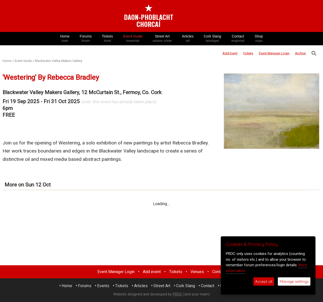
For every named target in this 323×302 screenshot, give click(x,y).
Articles (187, 38)
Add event (152, 271)
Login (274, 53)
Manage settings (294, 281)
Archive (300, 53)
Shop (258, 38)
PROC (177, 294)
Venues (197, 271)
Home (65, 38)
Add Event (230, 53)
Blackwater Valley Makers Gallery (58, 61)
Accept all (263, 281)
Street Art (162, 38)
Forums (85, 38)
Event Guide (133, 38)
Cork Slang (212, 38)
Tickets (107, 38)
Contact (238, 38)
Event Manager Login (115, 271)
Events (103, 285)
